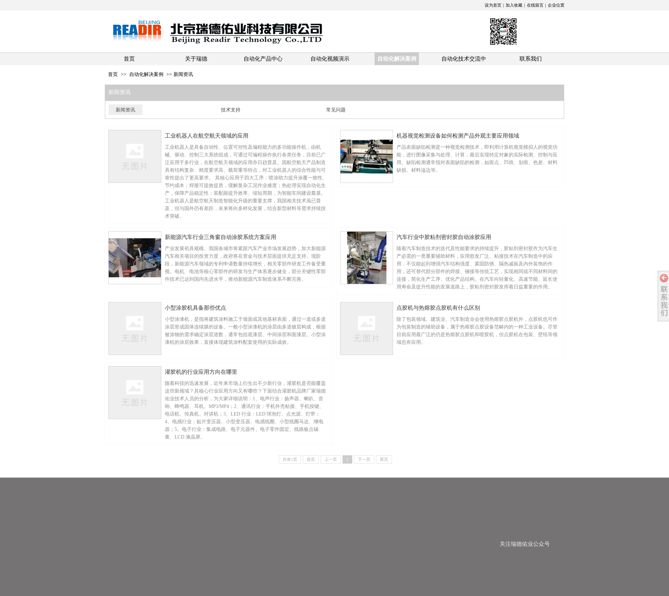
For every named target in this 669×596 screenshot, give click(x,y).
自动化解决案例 (146, 74)
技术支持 (230, 110)
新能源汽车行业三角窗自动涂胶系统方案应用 (220, 237)
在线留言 (535, 5)
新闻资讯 (183, 74)
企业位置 (556, 5)
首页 (113, 74)
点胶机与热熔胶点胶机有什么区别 (438, 308)
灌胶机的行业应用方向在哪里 (201, 372)
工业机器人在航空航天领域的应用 (206, 136)
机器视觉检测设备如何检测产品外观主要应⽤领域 (458, 136)
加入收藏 (514, 5)
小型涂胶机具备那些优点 (195, 308)
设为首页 (493, 5)
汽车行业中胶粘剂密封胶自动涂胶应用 (444, 237)
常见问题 (336, 110)
